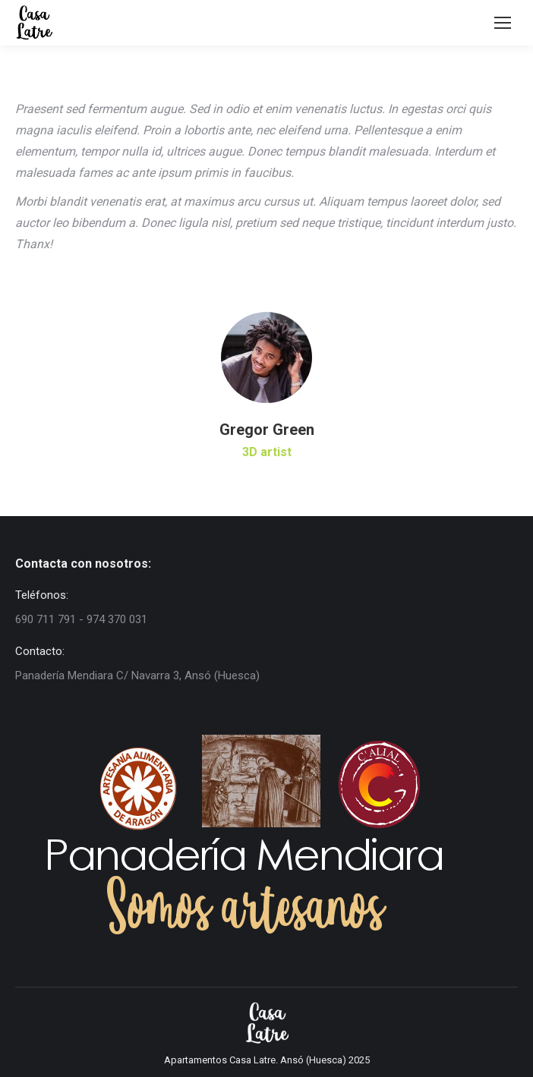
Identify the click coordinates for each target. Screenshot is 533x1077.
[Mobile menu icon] (502, 23)
